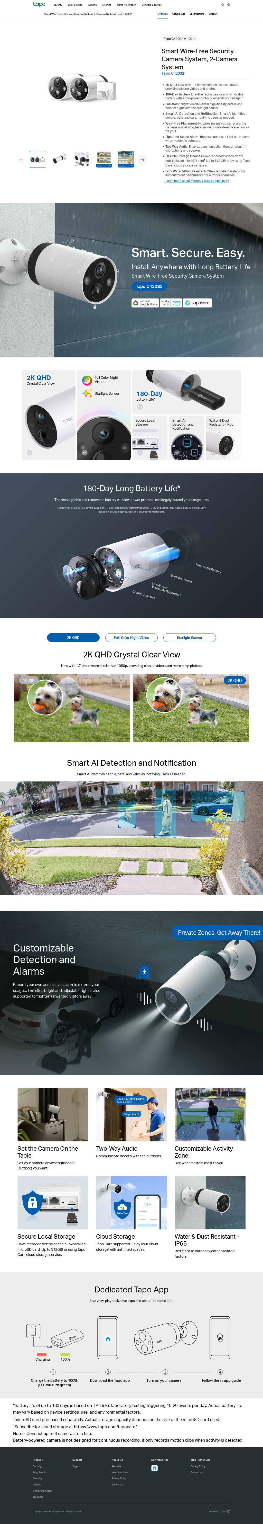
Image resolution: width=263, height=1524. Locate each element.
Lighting (37, 1484)
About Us (116, 1466)
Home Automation (42, 1490)
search (222, 5)
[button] (142, 159)
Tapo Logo (39, 4)
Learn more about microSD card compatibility (197, 181)
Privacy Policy (119, 1478)
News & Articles (120, 1472)
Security (37, 1466)
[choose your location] (228, 4)
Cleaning (37, 1478)
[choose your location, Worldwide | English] (219, 1511)
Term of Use (118, 1484)
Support (76, 1466)
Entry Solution (40, 1472)
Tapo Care (38, 1496)
